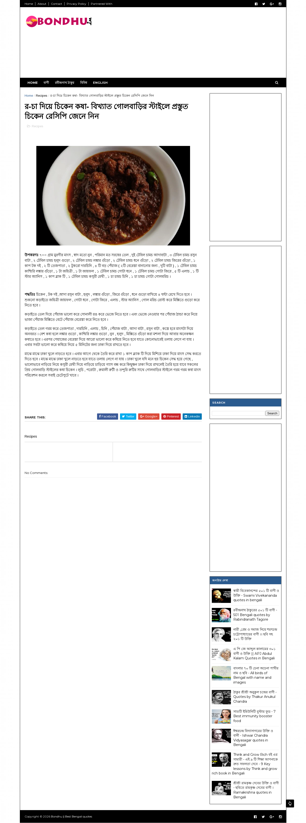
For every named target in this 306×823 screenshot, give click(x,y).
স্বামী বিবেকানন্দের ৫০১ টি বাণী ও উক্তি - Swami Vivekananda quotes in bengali (256, 595)
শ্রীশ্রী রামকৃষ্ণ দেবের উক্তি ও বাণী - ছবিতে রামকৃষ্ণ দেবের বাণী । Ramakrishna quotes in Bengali (256, 790)
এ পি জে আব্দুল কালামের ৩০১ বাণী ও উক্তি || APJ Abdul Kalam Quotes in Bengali (254, 653)
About (42, 4)
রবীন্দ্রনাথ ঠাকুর (64, 82)
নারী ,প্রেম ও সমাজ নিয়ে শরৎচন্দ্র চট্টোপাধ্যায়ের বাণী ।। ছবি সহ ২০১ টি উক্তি (255, 634)
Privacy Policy (77, 4)
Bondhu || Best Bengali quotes (71, 816)
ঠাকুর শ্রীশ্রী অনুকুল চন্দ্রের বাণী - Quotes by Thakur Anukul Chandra (255, 696)
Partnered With (102, 4)
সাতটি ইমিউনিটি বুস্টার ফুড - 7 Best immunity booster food (254, 716)
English (100, 82)
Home (29, 4)
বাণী (46, 82)
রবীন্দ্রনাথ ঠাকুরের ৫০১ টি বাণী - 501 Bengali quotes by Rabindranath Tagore (255, 615)
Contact (56, 4)
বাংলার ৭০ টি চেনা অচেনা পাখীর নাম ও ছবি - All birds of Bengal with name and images (256, 675)
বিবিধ (83, 82)
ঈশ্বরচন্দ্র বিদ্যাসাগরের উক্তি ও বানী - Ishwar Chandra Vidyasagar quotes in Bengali (253, 737)
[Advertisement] (194, 44)
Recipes (42, 95)
